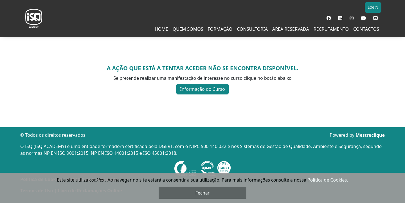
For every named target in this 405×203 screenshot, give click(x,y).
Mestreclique (370, 135)
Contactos (366, 29)
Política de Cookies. (327, 180)
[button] (328, 18)
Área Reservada (290, 29)
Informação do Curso (202, 89)
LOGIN (373, 7)
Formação (220, 29)
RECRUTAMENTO (331, 29)
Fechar (202, 193)
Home (161, 29)
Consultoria (252, 29)
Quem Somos (188, 29)
